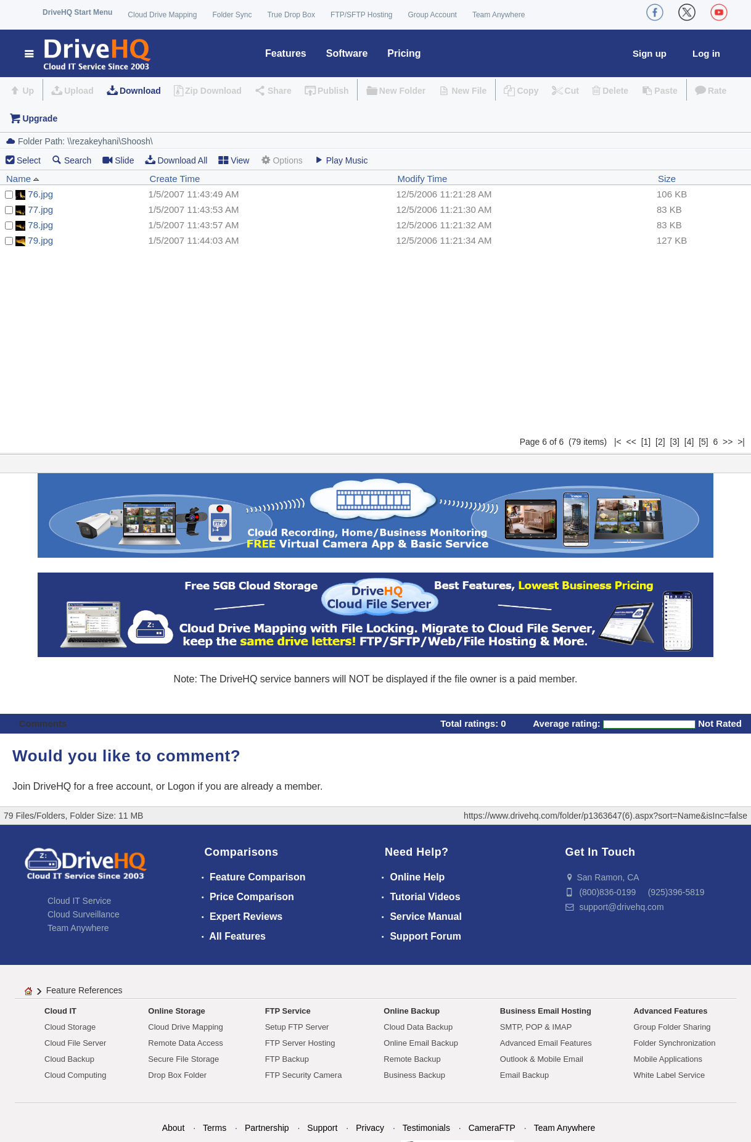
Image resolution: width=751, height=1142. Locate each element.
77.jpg (40, 209)
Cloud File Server (75, 1043)
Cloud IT (60, 1011)
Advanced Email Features (546, 1043)
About (173, 1128)
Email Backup (524, 1075)
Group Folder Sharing (672, 1027)
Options (281, 160)
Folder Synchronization (675, 1043)
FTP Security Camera (303, 1075)
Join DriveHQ (43, 786)
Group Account (432, 14)
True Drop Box (291, 14)
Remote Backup (412, 1059)
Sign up (650, 53)
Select (29, 160)
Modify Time (422, 178)
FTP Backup (287, 1059)
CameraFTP (492, 1128)
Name (22, 178)
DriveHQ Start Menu (77, 12)
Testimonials (426, 1128)
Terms (214, 1128)
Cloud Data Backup (418, 1027)
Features (285, 53)
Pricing (404, 53)
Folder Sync (232, 14)
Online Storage (176, 1011)
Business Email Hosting (545, 1011)
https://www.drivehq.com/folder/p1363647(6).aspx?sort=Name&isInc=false (605, 816)
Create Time (175, 178)
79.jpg (40, 240)
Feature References (84, 990)
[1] (646, 442)
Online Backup (412, 1011)
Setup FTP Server (297, 1027)
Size (667, 178)
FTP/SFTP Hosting (361, 14)
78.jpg (40, 225)
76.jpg (40, 194)
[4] (689, 442)
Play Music (341, 160)
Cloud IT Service (79, 901)
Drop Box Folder (177, 1075)
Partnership (267, 1128)
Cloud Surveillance (83, 914)
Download (140, 91)
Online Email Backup (421, 1043)
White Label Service (669, 1075)
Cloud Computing (75, 1075)
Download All (176, 160)
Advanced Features (671, 1011)
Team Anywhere (498, 14)
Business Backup (414, 1075)
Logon (181, 786)
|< (618, 442)
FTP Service (288, 1011)
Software (347, 53)
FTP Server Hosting (300, 1043)
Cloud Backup (69, 1059)
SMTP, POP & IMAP (536, 1027)
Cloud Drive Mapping (162, 14)
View (233, 160)
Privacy (370, 1128)
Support (322, 1128)
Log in (706, 53)
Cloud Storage (70, 1027)
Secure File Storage (183, 1059)
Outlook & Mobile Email (541, 1059)
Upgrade (39, 118)
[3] (674, 442)
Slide (118, 160)
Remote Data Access (185, 1043)
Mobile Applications (668, 1059)
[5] (703, 442)
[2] (660, 442)
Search (71, 160)
